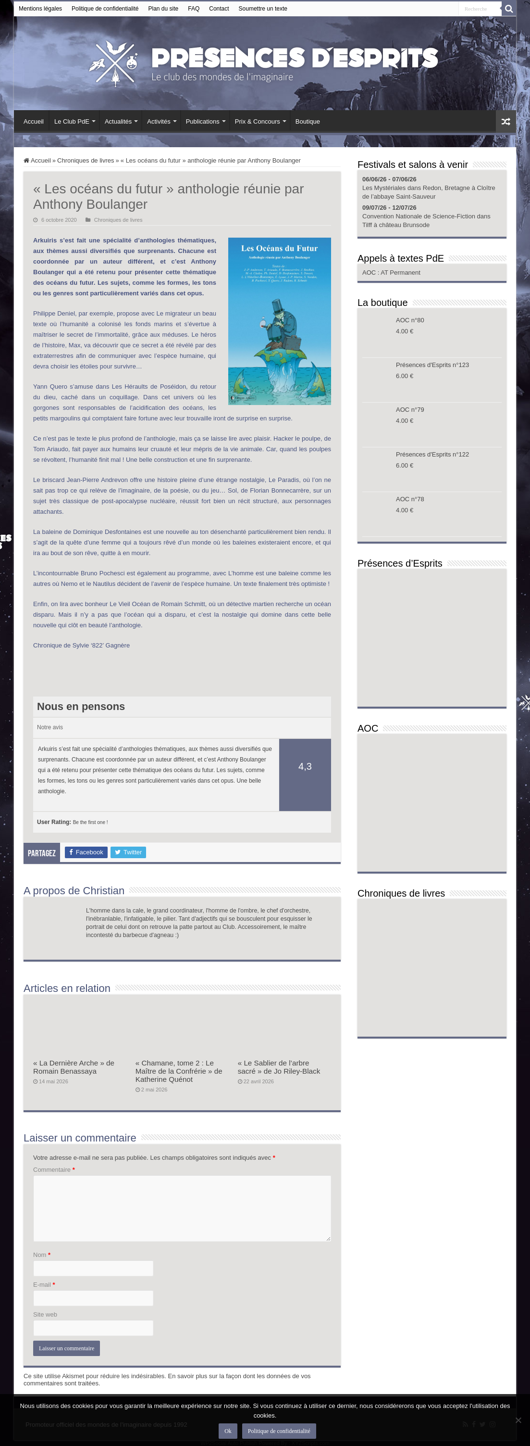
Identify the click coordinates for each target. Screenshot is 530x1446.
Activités (158, 121)
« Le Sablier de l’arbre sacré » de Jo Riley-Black (279, 1067)
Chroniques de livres (85, 160)
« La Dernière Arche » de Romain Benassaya (73, 1067)
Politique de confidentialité (105, 8)
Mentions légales (40, 8)
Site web (45, 1314)
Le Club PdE (71, 121)
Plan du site (163, 8)
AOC (370, 272)
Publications (203, 121)
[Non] (518, 1420)
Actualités (118, 121)
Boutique (308, 121)
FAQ (193, 8)
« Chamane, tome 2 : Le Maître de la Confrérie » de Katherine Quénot (179, 1071)
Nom (41, 1254)
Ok (228, 1431)
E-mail (44, 1284)
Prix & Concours (257, 121)
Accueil (34, 121)
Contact (219, 8)
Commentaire (54, 1169)
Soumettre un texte (263, 8)
